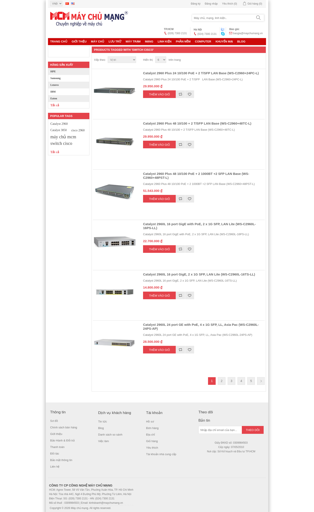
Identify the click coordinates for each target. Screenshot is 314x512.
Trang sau (261, 381)
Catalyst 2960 (59, 123)
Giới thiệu (79, 41)
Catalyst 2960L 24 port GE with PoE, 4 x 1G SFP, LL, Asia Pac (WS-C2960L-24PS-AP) (201, 326)
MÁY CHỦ (97, 41)
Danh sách (261, 59)
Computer (203, 41)
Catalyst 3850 (58, 130)
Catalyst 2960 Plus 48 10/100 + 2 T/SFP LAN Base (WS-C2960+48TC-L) (197, 123)
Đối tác (54, 453)
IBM (53, 91)
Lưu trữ (115, 41)
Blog (241, 41)
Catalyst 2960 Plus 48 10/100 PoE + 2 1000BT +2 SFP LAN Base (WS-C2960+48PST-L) (196, 175)
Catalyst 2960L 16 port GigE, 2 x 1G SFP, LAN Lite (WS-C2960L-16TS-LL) (199, 274)
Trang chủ (58, 41)
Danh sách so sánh (110, 434)
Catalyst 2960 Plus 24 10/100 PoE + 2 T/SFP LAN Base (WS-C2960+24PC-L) (201, 73)
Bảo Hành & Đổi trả (62, 440)
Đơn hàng (152, 428)
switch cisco (61, 143)
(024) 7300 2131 (207, 33)
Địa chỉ (150, 434)
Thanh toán (57, 447)
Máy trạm (133, 41)
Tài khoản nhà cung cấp (161, 454)
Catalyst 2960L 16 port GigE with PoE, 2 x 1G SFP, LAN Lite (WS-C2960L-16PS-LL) (199, 226)
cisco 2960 (78, 130)
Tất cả (54, 105)
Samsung (55, 78)
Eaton (53, 98)
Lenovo (54, 84)
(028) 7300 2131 (177, 33)
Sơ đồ (54, 420)
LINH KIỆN (164, 41)
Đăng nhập (211, 3)
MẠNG (149, 41)
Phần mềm (183, 41)
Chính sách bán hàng (63, 427)
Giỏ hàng (152, 441)
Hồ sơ (150, 421)
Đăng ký (195, 3)
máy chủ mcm (63, 136)
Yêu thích (152, 447)
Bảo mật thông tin (61, 460)
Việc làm (103, 441)
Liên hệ (54, 466)
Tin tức (102, 421)
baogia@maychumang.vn (248, 33)
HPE (53, 71)
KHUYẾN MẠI (224, 41)
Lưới (253, 59)
